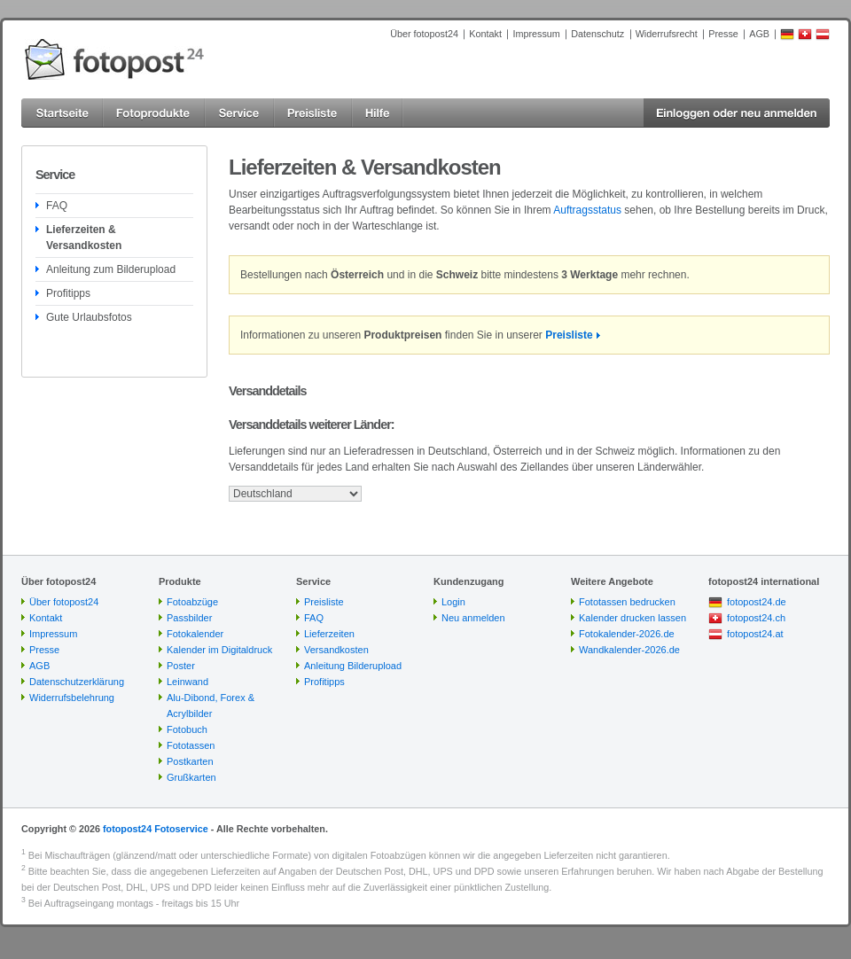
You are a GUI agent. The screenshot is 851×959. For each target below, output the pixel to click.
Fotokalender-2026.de (627, 633)
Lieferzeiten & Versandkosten (83, 237)
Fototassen (191, 745)
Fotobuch (187, 729)
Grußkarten (191, 777)
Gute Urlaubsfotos (89, 317)
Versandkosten (336, 649)
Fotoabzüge (192, 601)
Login (453, 601)
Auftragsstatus (587, 210)
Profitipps (68, 293)
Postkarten (190, 761)
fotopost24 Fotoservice (155, 828)
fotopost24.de (756, 601)
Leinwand (187, 681)
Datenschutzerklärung (76, 681)
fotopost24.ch (756, 617)
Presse (723, 33)
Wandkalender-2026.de (629, 649)
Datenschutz (597, 33)
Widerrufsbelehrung (71, 697)
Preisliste (568, 335)
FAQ (56, 205)
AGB (759, 33)
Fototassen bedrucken (627, 601)
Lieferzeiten (329, 633)
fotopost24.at (755, 633)
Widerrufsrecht (667, 33)
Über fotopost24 (424, 33)
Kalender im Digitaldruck (219, 649)
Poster (181, 665)
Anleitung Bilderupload (353, 665)
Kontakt (485, 33)
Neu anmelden (473, 617)
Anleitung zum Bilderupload (111, 269)
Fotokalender (195, 633)
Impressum (535, 33)
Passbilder (189, 617)
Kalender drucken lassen (632, 617)
